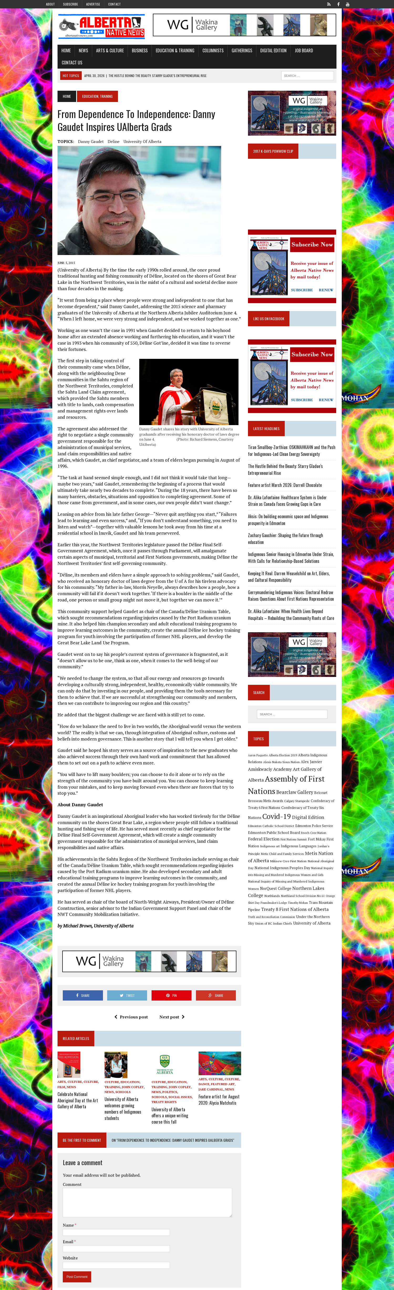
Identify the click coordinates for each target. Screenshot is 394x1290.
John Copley (122, 1024)
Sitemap (346, 1285)
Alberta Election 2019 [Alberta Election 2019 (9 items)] (288, 756)
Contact (114, 4)
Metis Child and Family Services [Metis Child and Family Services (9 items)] (275, 845)
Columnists (197, 53)
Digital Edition (258, 53)
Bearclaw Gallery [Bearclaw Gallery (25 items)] (272, 790)
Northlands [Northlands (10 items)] (311, 878)
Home (50, 53)
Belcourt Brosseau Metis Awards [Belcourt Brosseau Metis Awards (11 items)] (316, 790)
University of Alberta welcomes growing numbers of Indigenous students (116, 1040)
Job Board (288, 53)
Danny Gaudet (75, 132)
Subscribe (70, 4)
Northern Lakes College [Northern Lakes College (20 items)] (278, 878)
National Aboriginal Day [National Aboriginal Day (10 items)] (307, 851)
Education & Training (159, 53)
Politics (164, 1029)
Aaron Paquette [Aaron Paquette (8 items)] (263, 756)
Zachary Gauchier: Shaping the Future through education (300, 537)
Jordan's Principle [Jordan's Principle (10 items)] (335, 837)
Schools (112, 1029)
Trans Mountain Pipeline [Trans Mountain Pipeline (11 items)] (272, 892)
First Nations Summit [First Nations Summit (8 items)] (309, 830)
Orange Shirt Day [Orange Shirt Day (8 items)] (285, 885)
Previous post (125, 953)
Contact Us (316, 53)
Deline (98, 132)
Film (46, 1024)
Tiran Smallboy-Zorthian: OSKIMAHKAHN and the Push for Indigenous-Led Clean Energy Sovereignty (300, 452)
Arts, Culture (54, 1019)
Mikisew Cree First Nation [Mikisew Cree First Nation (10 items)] (272, 851)
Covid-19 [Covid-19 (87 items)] (326, 806)
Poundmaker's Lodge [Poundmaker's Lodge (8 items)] (310, 885)
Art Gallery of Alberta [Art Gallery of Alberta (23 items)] (296, 770)
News (67, 53)
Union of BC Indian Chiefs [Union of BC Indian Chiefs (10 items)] (296, 907)
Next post (166, 953)
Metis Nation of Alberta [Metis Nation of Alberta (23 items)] (323, 844)
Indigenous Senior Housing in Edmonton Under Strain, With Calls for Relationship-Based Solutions (301, 552)
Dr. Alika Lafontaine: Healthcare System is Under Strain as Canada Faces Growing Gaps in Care (301, 502)
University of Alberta (127, 132)
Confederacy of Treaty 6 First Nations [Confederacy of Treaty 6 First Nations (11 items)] (308, 798)
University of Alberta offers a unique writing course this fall (170, 1050)
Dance (204, 1024)
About (50, 4)
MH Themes (98, 1285)
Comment (56, 1118)
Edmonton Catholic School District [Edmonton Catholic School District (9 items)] (310, 817)
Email (53, 1176)
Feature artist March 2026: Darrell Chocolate (291, 486)
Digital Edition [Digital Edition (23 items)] (270, 816)
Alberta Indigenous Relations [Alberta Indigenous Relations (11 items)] (326, 756)
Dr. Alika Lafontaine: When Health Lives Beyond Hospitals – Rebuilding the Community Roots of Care (301, 609)
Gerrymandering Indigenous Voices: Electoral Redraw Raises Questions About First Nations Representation (302, 590)
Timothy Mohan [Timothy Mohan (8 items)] (334, 885)
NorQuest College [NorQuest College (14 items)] (319, 871)
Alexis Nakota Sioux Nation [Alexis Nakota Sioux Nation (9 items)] (272, 763)
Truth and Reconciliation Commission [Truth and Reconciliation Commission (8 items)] (293, 900)
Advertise (93, 4)
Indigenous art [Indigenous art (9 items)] (276, 837)
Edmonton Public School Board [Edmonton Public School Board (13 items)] (302, 823)
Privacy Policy (325, 1285)
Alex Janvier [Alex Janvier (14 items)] (302, 763)
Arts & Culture (94, 53)
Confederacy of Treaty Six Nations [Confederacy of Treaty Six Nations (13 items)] (282, 807)
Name (53, 1159)
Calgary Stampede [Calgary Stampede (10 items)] (266, 798)
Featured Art (223, 1024)
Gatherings (226, 53)
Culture (75, 1019)
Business (124, 53)
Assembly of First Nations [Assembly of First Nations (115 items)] (298, 780)
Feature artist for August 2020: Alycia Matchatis (219, 1038)
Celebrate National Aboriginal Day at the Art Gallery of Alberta (62, 1035)
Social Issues (158, 1034)
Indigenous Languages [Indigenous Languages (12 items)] (304, 836)
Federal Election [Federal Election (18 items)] (279, 830)
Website (54, 1192)
